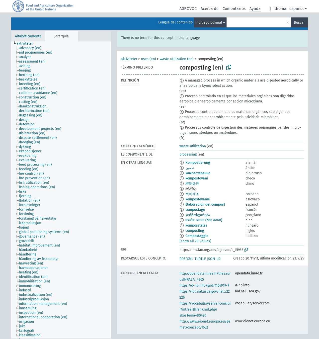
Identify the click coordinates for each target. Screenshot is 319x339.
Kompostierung (197, 163)
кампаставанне (197, 173)
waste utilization (192, 146)
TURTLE (200, 259)
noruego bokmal (209, 22)
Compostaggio (196, 236)
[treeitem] (26, 43)
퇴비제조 (192, 194)
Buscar (299, 22)
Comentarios (234, 8)
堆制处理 (192, 183)
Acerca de (210, 8)
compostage (195, 210)
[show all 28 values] (195, 241)
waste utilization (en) (177, 59)
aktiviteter (129, 59)
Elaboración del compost (205, 204)
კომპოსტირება (197, 215)
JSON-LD (214, 259)
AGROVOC (188, 8)
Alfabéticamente (28, 36)
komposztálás (196, 225)
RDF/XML (186, 259)
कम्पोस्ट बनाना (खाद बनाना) (203, 220)
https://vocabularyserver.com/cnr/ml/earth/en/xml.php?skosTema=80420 (205, 309)
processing (188, 154)
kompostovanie (197, 199)
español (296, 8)
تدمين (189, 168)
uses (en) (148, 59)
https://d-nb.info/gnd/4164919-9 (204, 285)
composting (194, 231)
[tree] (61, 190)
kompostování (196, 178)
